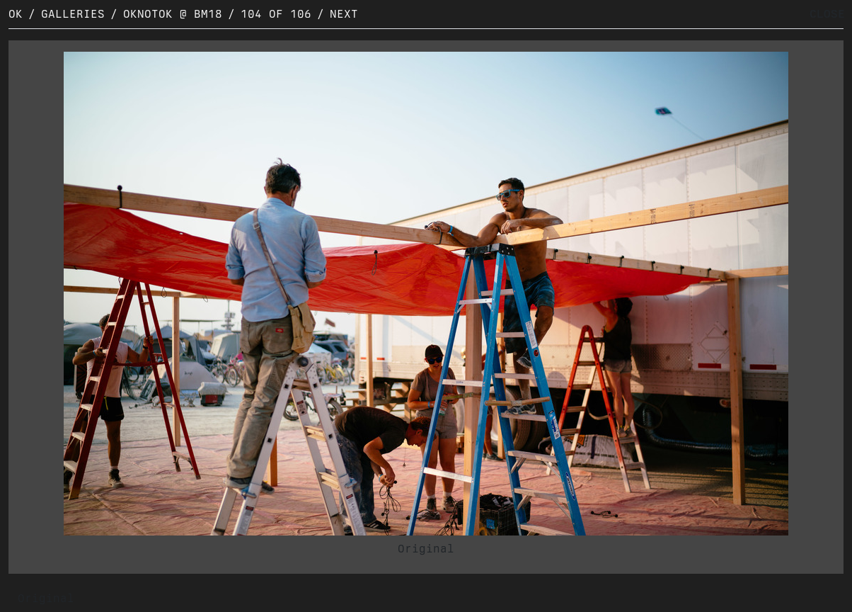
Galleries (73, 14)
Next (344, 14)
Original (426, 548)
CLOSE (827, 14)
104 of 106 (276, 14)
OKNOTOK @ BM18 (172, 14)
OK (15, 14)
